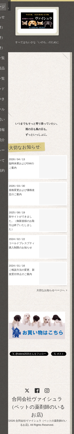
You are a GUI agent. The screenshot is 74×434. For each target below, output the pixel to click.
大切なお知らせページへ (52, 290)
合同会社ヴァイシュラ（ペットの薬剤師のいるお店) (37, 406)
